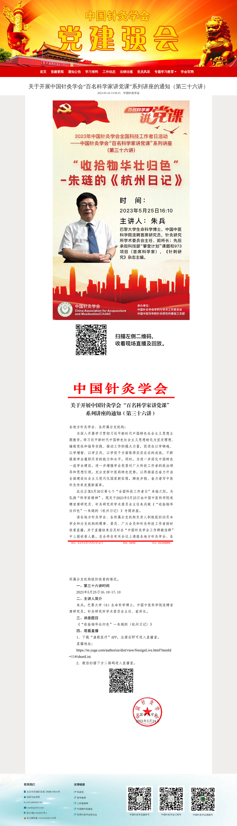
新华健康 (80, 797)
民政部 (79, 792)
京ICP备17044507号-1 (35, 813)
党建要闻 (57, 72)
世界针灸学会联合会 (85, 814)
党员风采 (143, 72)
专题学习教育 (165, 72)
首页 (43, 72)
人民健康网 (81, 803)
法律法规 (126, 72)
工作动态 (109, 72)
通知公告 (74, 72)
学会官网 (187, 72)
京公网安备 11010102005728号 (40, 818)
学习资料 (91, 72)
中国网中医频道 (83, 809)
